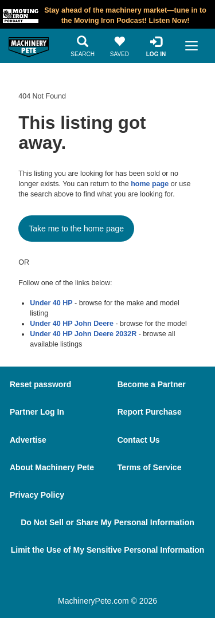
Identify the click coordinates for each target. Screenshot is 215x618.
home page (150, 184)
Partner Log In (37, 411)
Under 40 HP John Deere (72, 324)
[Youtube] (144, 579)
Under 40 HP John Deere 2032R (83, 334)
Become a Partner (152, 384)
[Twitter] (112, 579)
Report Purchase (150, 411)
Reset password (40, 384)
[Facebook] (80, 579)
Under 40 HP (51, 303)
